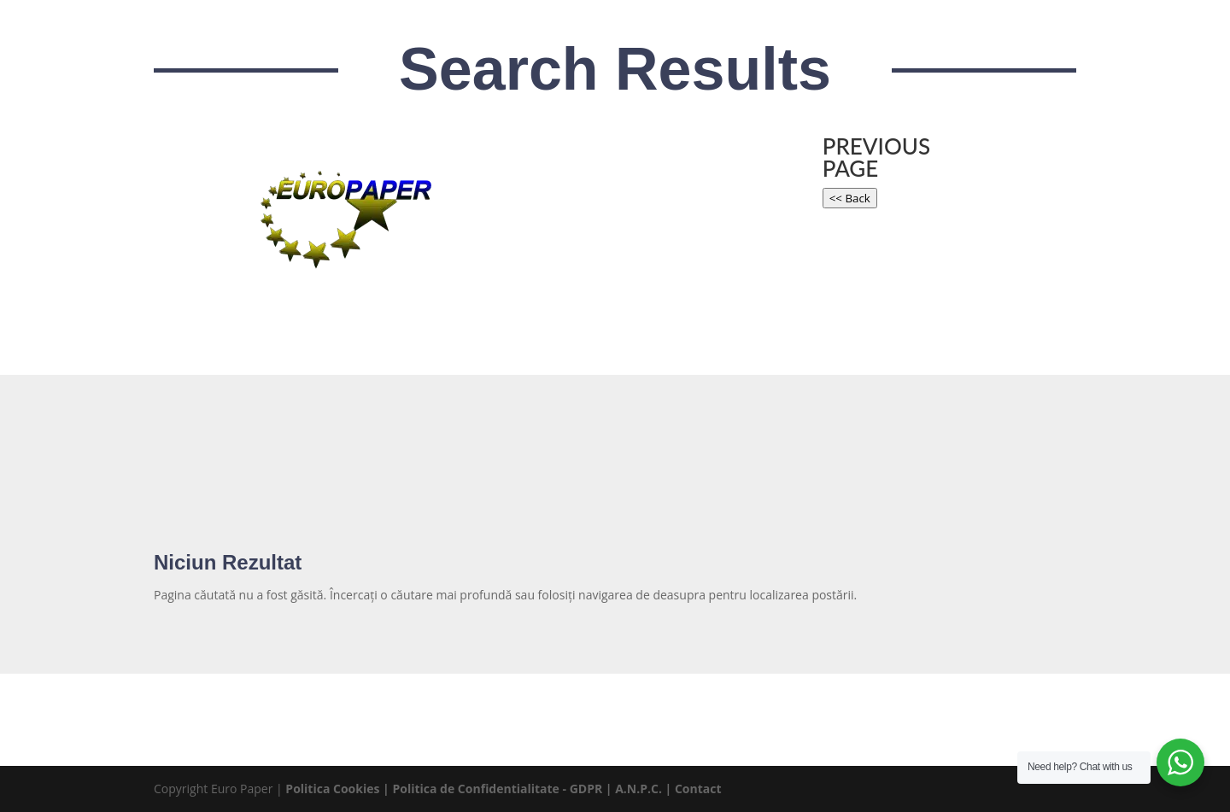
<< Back (849, 198)
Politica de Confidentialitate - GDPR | (503, 788)
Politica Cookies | (338, 788)
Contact (698, 788)
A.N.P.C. (638, 788)
